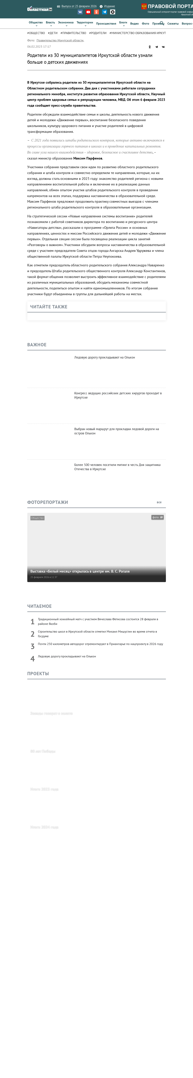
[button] (162, 23)
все (161, 502)
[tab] (37, 32)
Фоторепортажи (47, 502)
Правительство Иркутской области (60, 40)
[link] (35, 23)
